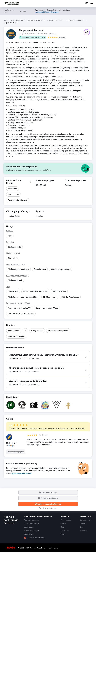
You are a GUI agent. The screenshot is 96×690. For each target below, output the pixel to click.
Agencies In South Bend (75, 20)
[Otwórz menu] (91, 3)
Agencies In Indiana (56, 20)
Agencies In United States (36, 20)
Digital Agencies (17, 20)
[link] (86, 3)
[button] (32, 37)
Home (6, 20)
